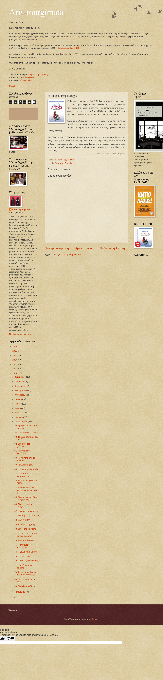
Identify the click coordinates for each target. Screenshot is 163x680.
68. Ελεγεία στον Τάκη (24, 586)
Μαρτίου (19, 417)
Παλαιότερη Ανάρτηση (114, 248)
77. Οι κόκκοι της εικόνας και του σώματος (25, 534)
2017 (15, 346)
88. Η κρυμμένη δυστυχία (26, 469)
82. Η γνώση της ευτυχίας (26, 511)
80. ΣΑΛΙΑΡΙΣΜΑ (22, 520)
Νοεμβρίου (20, 381)
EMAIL (12, 86)
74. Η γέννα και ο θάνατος (26, 552)
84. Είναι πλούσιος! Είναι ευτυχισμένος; (25, 498)
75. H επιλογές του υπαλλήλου (23, 546)
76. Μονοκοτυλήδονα (24, 540)
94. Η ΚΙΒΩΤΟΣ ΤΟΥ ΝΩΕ (26, 432)
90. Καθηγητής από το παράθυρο (24, 459)
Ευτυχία (68, 163)
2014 (15, 360)
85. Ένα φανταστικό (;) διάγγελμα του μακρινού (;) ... (26, 490)
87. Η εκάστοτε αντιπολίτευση (21, 475)
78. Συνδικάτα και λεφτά (25, 529)
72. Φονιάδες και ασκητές (26, 561)
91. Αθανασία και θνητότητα (22, 452)
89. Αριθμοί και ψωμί (23, 465)
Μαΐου (18, 408)
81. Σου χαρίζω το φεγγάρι (26, 515)
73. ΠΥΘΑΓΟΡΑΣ (22, 556)
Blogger (95, 619)
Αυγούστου (20, 395)
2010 (15, 598)
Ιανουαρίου (20, 592)
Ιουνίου (18, 404)
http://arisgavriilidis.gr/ (39, 74)
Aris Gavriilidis (29, 77)
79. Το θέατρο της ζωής (25, 524)
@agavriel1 (25, 80)
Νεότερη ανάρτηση (57, 248)
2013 (15, 364)
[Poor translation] (10, 638)
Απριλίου (19, 413)
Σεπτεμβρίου (21, 390)
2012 (15, 369)
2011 (15, 373)
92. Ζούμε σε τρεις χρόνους (22, 445)
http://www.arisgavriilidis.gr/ (70, 48)
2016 (15, 351)
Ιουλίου (18, 399)
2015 (15, 355)
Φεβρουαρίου (21, 422)
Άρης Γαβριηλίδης (21, 210)
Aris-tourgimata (36, 12)
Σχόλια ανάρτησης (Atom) (69, 254)
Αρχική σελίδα (84, 248)
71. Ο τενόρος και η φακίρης (23, 566)
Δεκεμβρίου (20, 377)
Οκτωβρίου (20, 386)
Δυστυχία (59, 163)
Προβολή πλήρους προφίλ (21, 334)
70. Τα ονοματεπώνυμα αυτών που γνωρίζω (25, 573)
